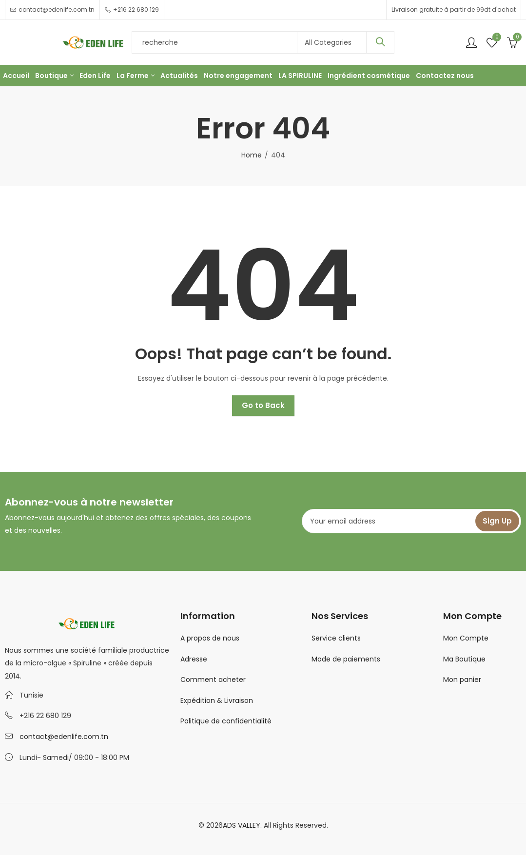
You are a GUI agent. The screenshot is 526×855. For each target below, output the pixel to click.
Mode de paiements (346, 659)
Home (251, 155)
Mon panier (462, 679)
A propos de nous (209, 638)
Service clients (336, 638)
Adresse (193, 659)
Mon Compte (465, 638)
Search (380, 42)
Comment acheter (213, 679)
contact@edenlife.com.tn (63, 736)
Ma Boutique (464, 659)
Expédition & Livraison (216, 700)
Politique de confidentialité (226, 721)
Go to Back (263, 405)
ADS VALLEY (241, 825)
